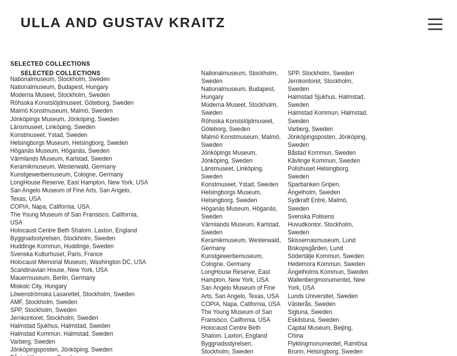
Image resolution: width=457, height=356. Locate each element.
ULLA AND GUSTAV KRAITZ (122, 22)
